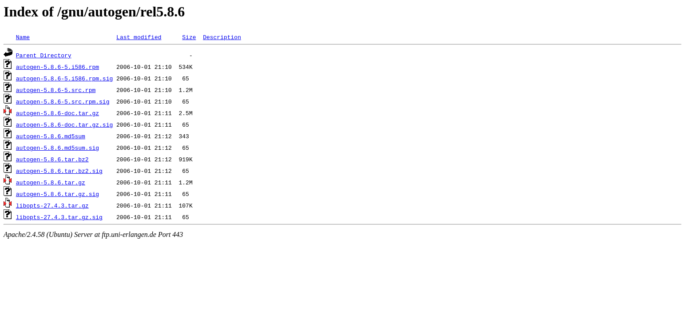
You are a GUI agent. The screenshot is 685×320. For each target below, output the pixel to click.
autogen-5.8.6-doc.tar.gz (57, 113)
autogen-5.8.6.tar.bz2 (52, 159)
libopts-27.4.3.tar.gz (52, 205)
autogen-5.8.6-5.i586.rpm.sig (64, 78)
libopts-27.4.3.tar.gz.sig (59, 217)
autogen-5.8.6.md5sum (50, 136)
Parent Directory (43, 55)
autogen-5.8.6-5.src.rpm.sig (63, 101)
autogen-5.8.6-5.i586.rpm (57, 67)
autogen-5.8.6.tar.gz (50, 182)
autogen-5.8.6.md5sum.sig (57, 148)
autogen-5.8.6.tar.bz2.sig (59, 171)
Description (222, 37)
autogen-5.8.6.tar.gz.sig (57, 194)
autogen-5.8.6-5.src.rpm (55, 90)
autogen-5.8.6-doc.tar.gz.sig (64, 124)
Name (23, 37)
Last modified (138, 37)
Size (189, 37)
